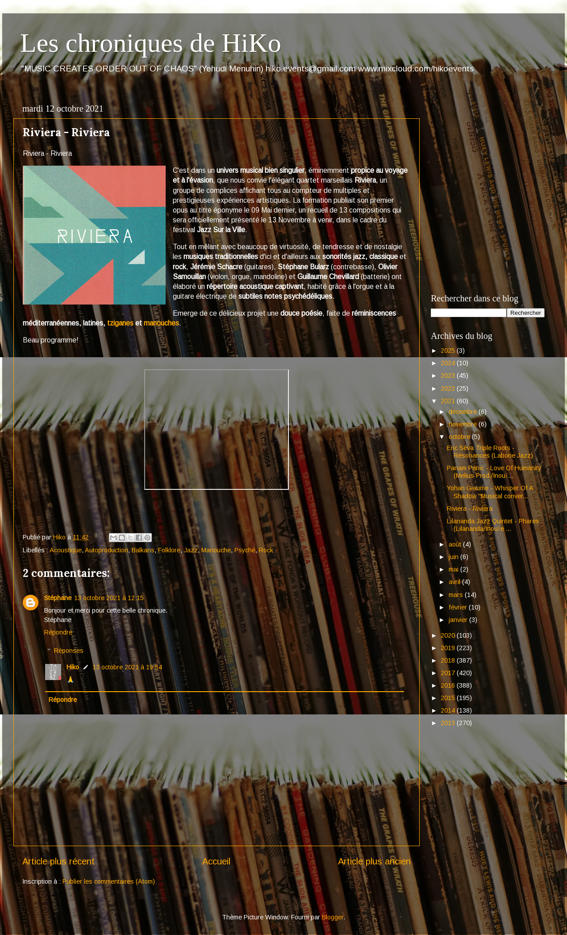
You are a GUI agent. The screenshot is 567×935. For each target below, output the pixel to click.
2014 (449, 710)
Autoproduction (106, 550)
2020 (449, 635)
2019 (449, 647)
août (456, 544)
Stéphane (57, 597)
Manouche (216, 550)
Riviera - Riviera (469, 508)
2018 (449, 660)
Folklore (169, 550)
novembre (464, 424)
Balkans (143, 550)
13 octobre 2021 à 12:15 (109, 597)
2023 (449, 375)
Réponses (68, 650)
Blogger (332, 917)
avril (455, 581)
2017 (449, 672)
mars (457, 594)
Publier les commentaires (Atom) (109, 881)
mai (454, 569)
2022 (449, 388)
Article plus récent (58, 861)
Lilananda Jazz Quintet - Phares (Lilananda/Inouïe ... (493, 525)
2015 (449, 697)
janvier (459, 619)
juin (454, 556)
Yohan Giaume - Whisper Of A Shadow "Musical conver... (490, 491)
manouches (161, 323)
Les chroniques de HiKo (150, 43)
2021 (449, 401)
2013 (449, 722)
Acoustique (66, 550)
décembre (464, 411)
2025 (449, 350)
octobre (460, 436)
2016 (449, 685)
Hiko (73, 667)
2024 (449, 363)
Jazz (191, 550)
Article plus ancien (374, 861)
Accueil (216, 861)
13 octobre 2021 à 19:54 (127, 667)
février (459, 607)
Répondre (58, 632)
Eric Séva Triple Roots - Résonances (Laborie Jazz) (490, 451)
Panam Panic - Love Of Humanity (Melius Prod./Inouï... (494, 471)
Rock (266, 550)
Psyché (244, 550)
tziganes (120, 323)
